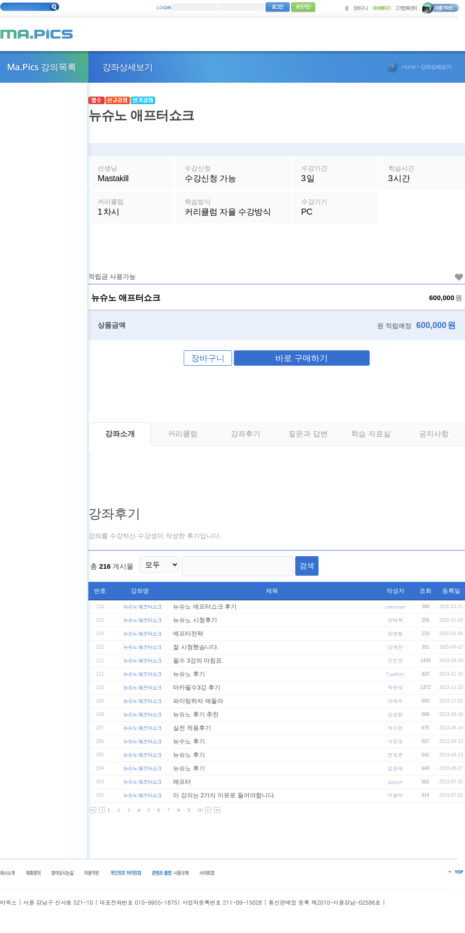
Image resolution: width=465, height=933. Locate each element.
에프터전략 (188, 637)
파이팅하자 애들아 (198, 704)
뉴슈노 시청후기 (195, 623)
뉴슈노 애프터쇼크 (142, 610)
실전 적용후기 (192, 731)
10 (200, 813)
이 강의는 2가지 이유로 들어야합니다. (224, 798)
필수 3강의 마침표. (198, 664)
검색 (296, 571)
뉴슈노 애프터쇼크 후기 (205, 610)
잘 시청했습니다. (196, 650)
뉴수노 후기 (189, 745)
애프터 (182, 785)
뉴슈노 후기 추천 (196, 718)
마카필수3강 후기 (196, 691)
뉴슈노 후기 (189, 677)
